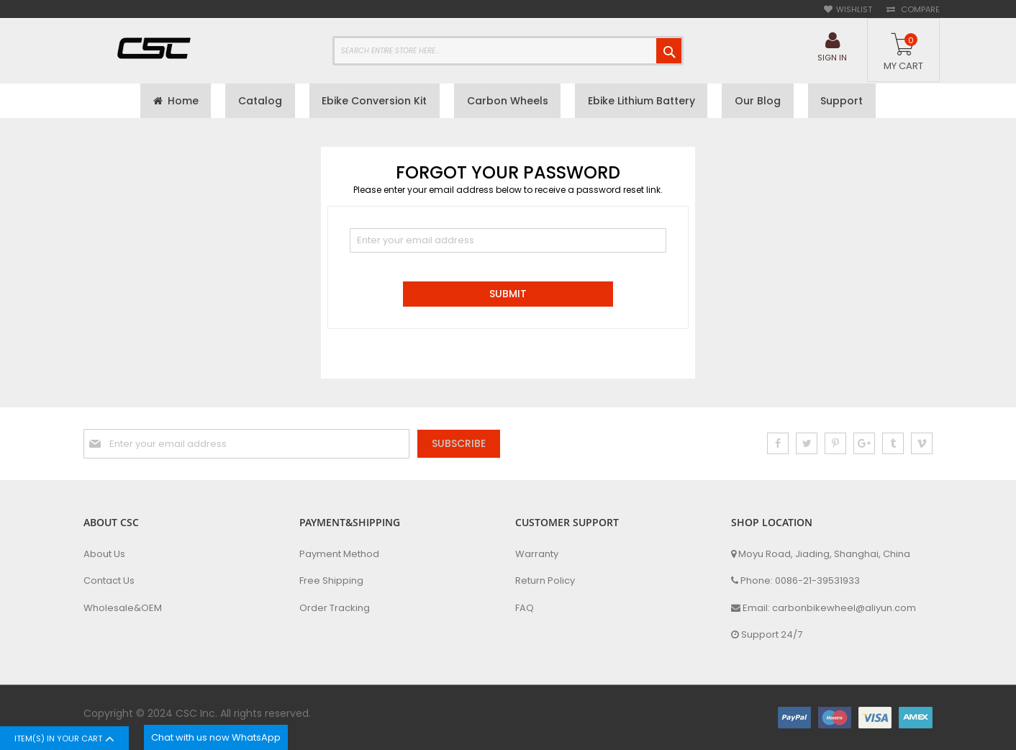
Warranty (536, 554)
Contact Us (109, 581)
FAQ (524, 608)
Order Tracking (334, 608)
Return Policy (545, 581)
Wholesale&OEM (122, 608)
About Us (104, 554)
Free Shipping (331, 581)
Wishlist (854, 9)
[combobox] (508, 50)
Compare (919, 9)
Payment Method (339, 554)
